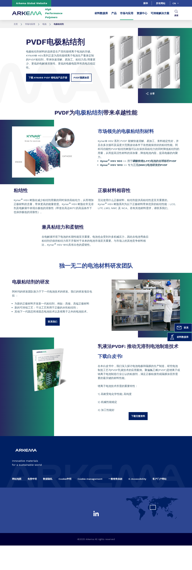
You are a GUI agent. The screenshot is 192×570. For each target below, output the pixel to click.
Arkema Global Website (31, 3)
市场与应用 (126, 13)
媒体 (145, 3)
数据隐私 (47, 479)
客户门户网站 (159, 479)
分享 (150, 93)
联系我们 (52, 321)
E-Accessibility (137, 479)
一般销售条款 (115, 479)
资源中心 (142, 13)
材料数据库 (178, 337)
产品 (114, 13)
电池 (44, 24)
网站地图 (16, 479)
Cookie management (90, 479)
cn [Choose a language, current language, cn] (174, 3)
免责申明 (32, 479)
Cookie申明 (65, 479)
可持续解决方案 (160, 13)
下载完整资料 (138, 416)
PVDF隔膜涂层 (81, 77)
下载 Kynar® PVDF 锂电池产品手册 (48, 77)
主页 (16, 24)
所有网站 (160, 3)
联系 (182, 327)
